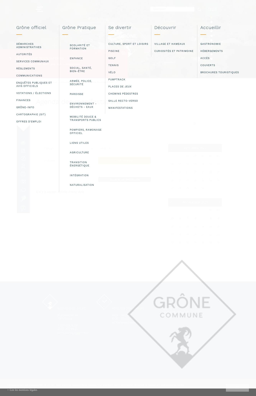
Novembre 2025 (195, 202)
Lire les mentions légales (23, 389)
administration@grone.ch (73, 333)
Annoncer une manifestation (124, 179)
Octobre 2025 (195, 148)
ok (237, 387)
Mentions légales (175, 313)
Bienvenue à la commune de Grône (60, 82)
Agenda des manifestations (98, 82)
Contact (168, 308)
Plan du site (171, 317)
